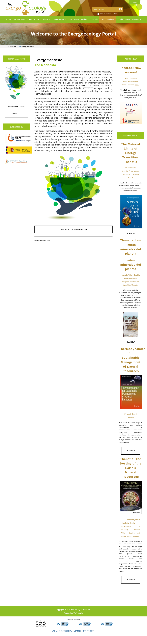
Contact (77, 630)
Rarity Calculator (81, 19)
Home (8, 19)
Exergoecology (19, 19)
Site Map (56, 630)
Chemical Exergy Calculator (39, 19)
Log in (134, 2)
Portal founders (123, 19)
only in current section (108, 14)
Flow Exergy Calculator (62, 19)
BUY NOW (131, 233)
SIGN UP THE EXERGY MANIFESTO (73, 229)
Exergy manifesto (107, 19)
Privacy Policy (88, 630)
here (137, 85)
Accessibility (66, 630)
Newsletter (137, 19)
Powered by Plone (73, 619)
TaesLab (93, 19)
